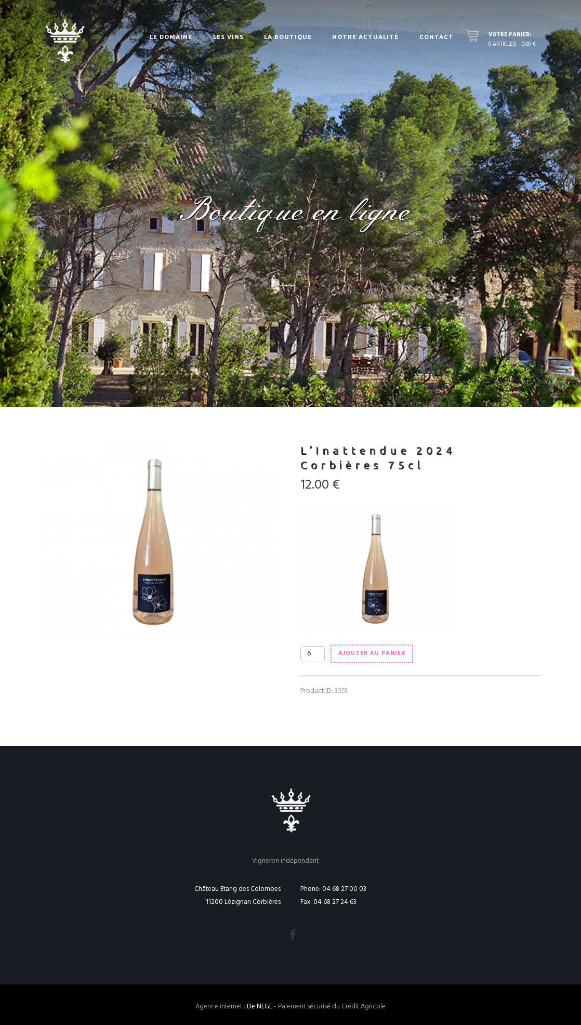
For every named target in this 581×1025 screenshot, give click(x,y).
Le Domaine (171, 36)
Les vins (228, 36)
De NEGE (259, 1006)
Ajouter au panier (371, 653)
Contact (436, 36)
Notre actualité (365, 36)
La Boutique (288, 36)
